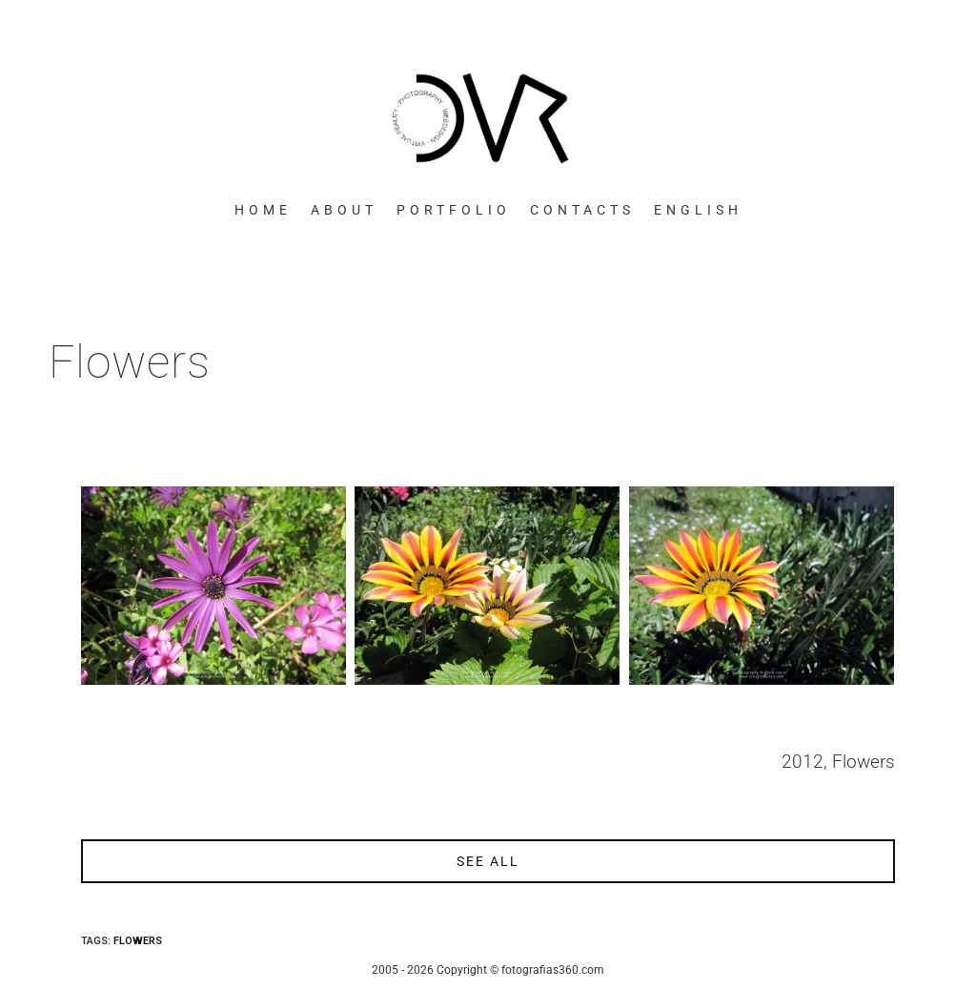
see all (488, 861)
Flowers (137, 941)
